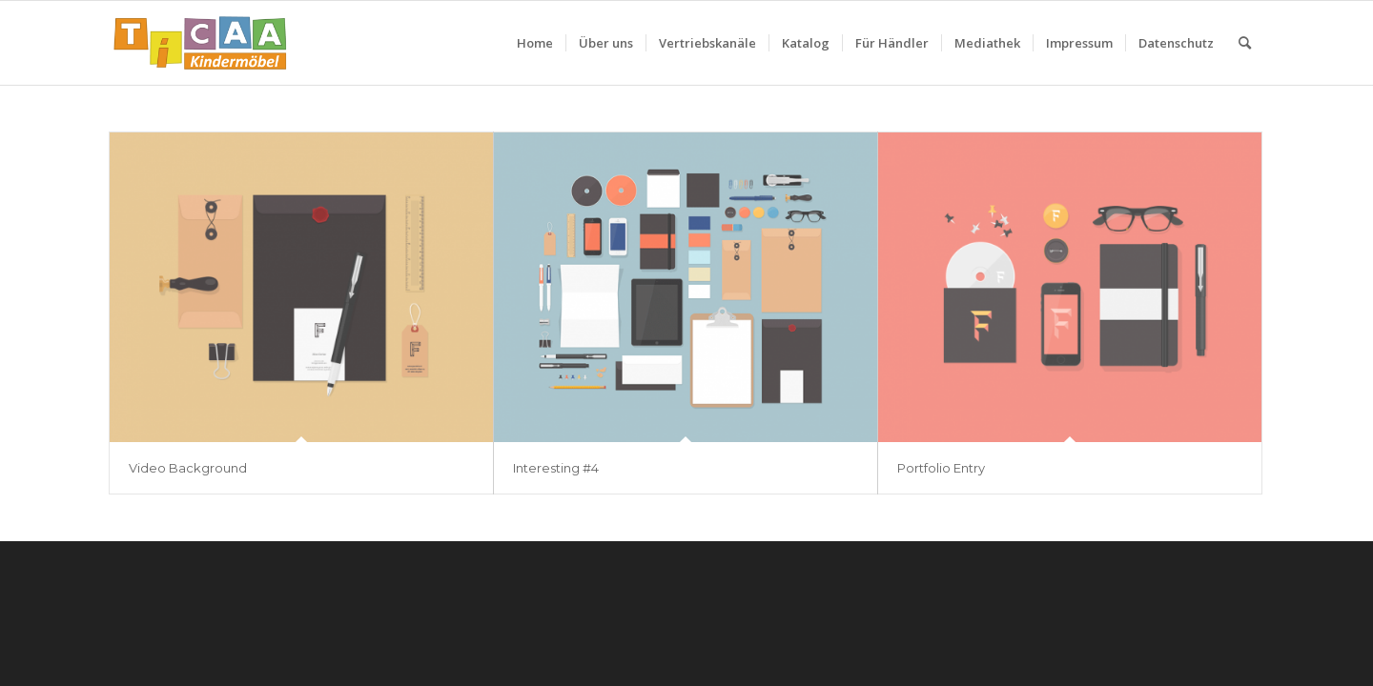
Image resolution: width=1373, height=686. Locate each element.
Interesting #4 (556, 467)
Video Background (188, 467)
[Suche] (1244, 43)
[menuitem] (534, 43)
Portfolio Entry (941, 467)
